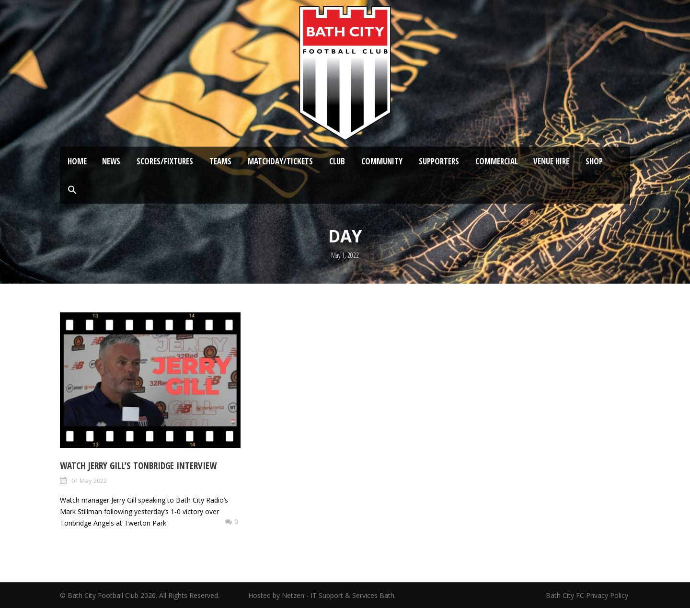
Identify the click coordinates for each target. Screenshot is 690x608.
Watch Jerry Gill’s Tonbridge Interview (138, 465)
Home (77, 161)
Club (337, 161)
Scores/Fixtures (165, 161)
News (111, 161)
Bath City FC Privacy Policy (588, 595)
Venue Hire (551, 161)
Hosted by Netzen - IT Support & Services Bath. (322, 595)
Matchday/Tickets (280, 161)
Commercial (496, 161)
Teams (220, 161)
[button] (72, 190)
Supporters (439, 161)
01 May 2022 (89, 480)
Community (381, 161)
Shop (594, 161)
